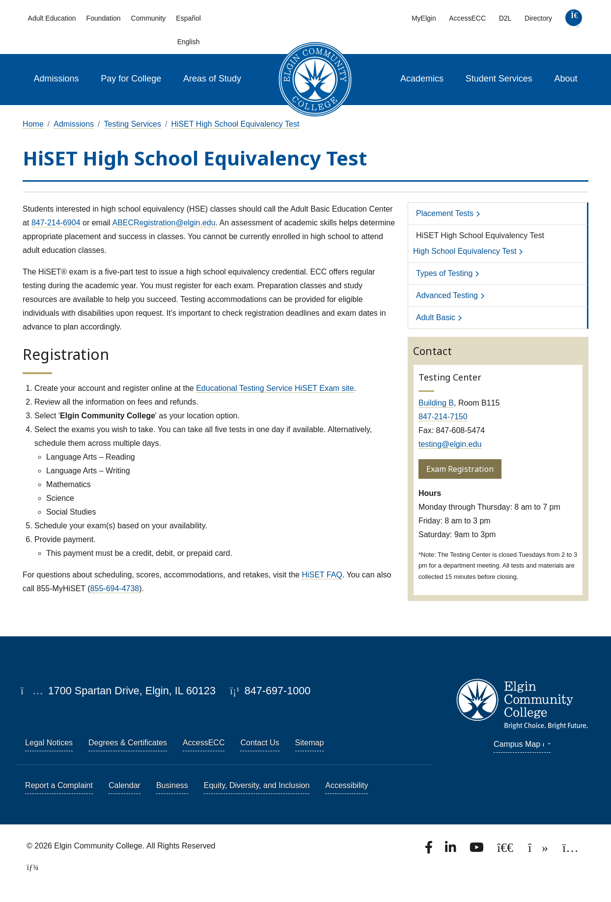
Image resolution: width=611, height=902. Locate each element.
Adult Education (52, 18)
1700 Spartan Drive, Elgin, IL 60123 (118, 690)
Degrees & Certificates (127, 742)
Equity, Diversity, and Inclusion (257, 785)
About (566, 78)
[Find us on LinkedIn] (451, 850)
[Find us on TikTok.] (539, 850)
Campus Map (522, 744)
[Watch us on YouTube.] (477, 850)
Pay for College (131, 78)
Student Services (499, 78)
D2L (505, 18)
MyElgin (424, 18)
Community (148, 18)
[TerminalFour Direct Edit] (29, 867)
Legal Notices (49, 742)
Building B (436, 403)
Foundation (103, 18)
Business (172, 785)
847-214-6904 (56, 223)
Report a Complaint (59, 785)
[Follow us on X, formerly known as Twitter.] (506, 850)
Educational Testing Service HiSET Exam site (275, 388)
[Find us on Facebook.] (430, 850)
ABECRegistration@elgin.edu (163, 223)
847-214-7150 (443, 416)
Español (188, 18)
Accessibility (346, 785)
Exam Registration (460, 469)
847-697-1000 (270, 690)
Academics (422, 78)
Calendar (124, 785)
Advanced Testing (447, 295)
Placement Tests (444, 213)
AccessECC (467, 18)
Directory (538, 18)
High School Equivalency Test (465, 251)
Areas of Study (212, 78)
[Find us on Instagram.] (570, 850)
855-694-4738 (114, 588)
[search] (573, 19)
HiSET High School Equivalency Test (235, 124)
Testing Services (133, 124)
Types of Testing (444, 273)
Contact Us (259, 742)
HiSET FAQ (322, 575)
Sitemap (309, 742)
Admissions (56, 78)
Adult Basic (435, 317)
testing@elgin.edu (449, 444)
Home (33, 124)
